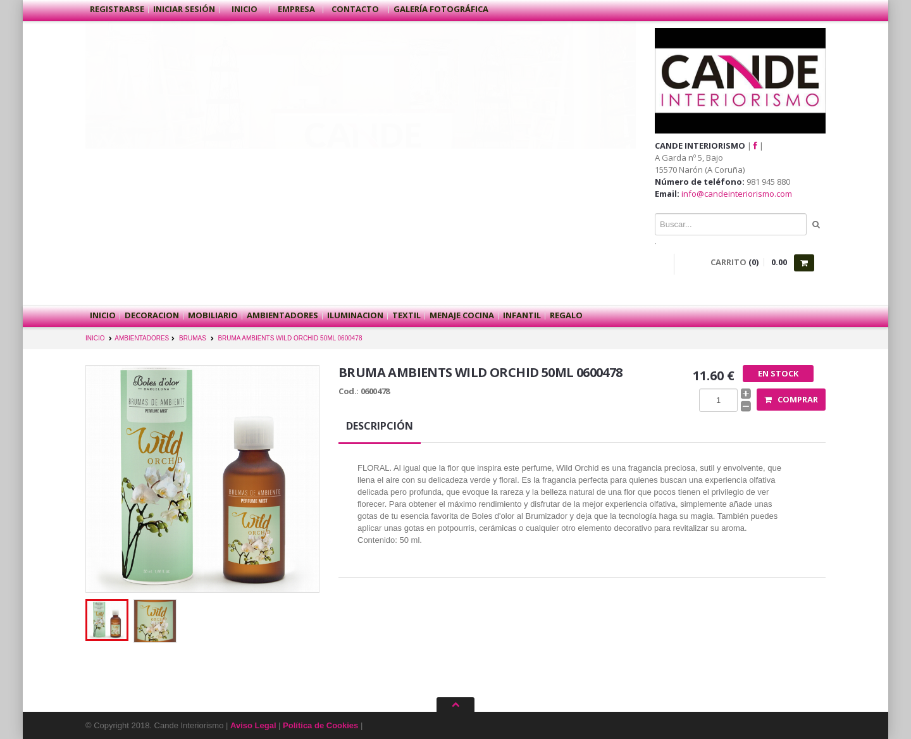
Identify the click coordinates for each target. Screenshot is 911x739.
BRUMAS (192, 338)
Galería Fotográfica (441, 9)
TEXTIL (406, 315)
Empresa (296, 9)
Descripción (379, 426)
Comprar (791, 399)
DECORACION (152, 315)
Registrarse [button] (117, 9)
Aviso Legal (253, 725)
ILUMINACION (355, 315)
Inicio (244, 9)
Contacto (356, 9)
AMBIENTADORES (282, 315)
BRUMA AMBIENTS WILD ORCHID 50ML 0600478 (290, 338)
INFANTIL (522, 315)
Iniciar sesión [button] (184, 9)
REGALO (566, 315)
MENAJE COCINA (462, 315)
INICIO (95, 338)
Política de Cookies (320, 725)
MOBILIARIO (213, 315)
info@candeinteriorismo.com (736, 193)
